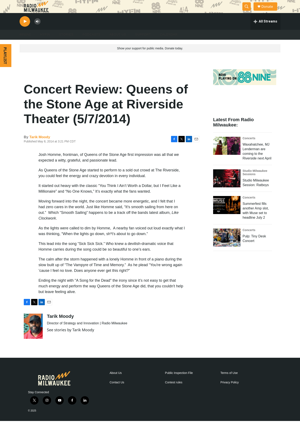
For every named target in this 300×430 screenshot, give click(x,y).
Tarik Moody (39, 146)
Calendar (169, 43)
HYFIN (45, 43)
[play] (24, 30)
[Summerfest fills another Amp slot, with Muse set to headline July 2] (226, 214)
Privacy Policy (229, 391)
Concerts (249, 147)
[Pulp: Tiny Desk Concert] (226, 247)
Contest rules (173, 391)
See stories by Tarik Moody (70, 338)
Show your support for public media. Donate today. (150, 57)
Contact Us (117, 391)
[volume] (37, 30)
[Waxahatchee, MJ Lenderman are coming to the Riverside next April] (226, 155)
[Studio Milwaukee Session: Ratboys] (226, 187)
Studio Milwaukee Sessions (255, 181)
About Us (116, 382)
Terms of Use (229, 382)
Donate (269, 11)
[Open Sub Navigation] (34, 43)
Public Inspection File (179, 382)
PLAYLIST (5, 64)
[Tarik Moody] (33, 335)
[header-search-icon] (248, 11)
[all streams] (265, 30)
